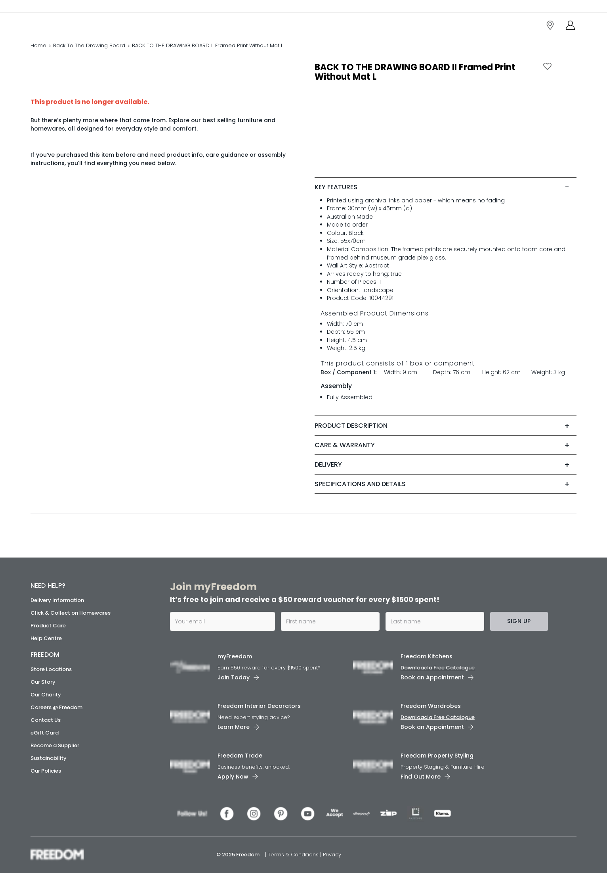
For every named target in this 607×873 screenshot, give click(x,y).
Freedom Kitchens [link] (426, 656)
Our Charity (46, 694)
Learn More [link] (234, 727)
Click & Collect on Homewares (71, 613)
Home (38, 45)
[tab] (446, 187)
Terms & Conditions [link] (294, 854)
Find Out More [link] (421, 777)
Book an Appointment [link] (432, 677)
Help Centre (46, 638)
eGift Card (45, 732)
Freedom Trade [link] (240, 756)
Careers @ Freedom (56, 707)
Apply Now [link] (233, 777)
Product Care (48, 625)
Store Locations (51, 669)
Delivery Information (57, 600)
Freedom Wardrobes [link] (431, 706)
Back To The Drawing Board (89, 45)
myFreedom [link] (235, 656)
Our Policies (46, 771)
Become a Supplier (55, 745)
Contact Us (46, 720)
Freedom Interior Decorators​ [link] (259, 706)
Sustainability (49, 758)
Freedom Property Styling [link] (437, 756)
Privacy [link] (332, 854)
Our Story (43, 682)
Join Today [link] (234, 677)
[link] (66, 23)
